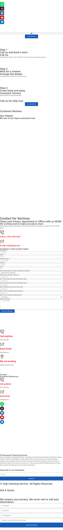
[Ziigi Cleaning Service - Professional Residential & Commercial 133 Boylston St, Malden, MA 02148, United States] (31, 321)
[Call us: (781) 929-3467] (2, 232)
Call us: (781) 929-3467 (10, 237)
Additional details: (5, 299)
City (1, 266)
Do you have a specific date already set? (11, 291)
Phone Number (4, 258)
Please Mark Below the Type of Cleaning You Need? (15, 270)
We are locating (8, 361)
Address (2, 262)
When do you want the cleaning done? (11, 295)
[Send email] (2, 344)
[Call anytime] (2, 332)
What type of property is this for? (9, 275)
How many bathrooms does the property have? (13, 283)
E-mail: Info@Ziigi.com (10, 245)
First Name (3, 250)
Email (2, 254)
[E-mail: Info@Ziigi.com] (2, 241)
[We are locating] (2, 357)
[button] (31, 33)
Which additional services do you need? (11, 287)
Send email (5, 348)
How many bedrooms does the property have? (13, 279)
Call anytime (6, 336)
